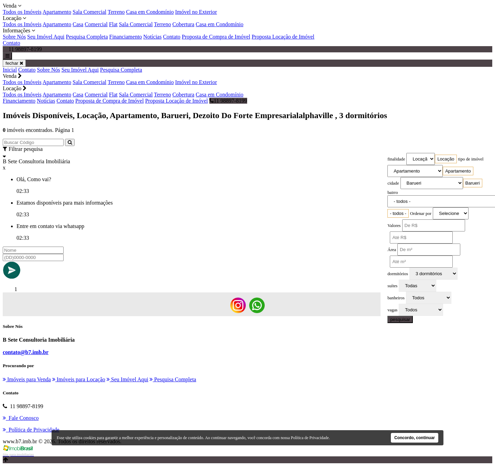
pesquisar (400, 319)
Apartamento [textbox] (458, 171)
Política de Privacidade (310, 437)
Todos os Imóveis (22, 12)
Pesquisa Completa (87, 37)
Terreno (116, 12)
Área (391, 249)
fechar (14, 63)
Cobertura (183, 24)
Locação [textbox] (445, 159)
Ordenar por (420, 213)
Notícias (152, 37)
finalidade (396, 159)
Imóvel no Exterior (196, 12)
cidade (393, 183)
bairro (392, 192)
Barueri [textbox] (472, 183)
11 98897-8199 (228, 101)
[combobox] (445, 159)
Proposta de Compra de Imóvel (216, 37)
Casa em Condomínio (150, 12)
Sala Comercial (89, 12)
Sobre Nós (14, 37)
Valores (393, 225)
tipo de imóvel (471, 159)
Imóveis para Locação (78, 379)
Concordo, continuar (414, 437)
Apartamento (57, 12)
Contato (171, 37)
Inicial (10, 70)
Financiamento (125, 37)
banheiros (396, 298)
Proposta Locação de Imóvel (283, 37)
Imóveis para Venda (27, 379)
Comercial (96, 24)
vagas (392, 310)
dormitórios (397, 273)
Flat (113, 24)
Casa (78, 24)
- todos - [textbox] (398, 213)
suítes (392, 285)
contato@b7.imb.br (25, 352)
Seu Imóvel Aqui (45, 37)
